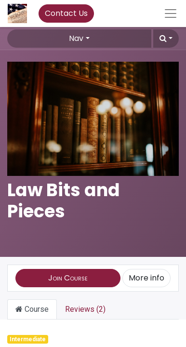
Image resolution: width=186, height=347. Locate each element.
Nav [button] (76, 38)
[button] (166, 38)
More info (146, 277)
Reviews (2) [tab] (85, 309)
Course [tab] (32, 309)
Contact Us (66, 13)
